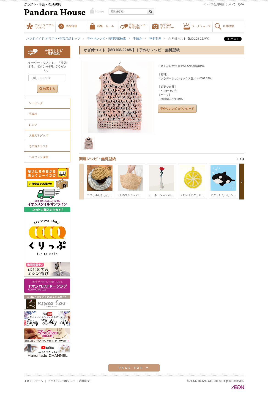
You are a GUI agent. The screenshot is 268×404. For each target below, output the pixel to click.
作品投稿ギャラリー (167, 26)
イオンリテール (33, 380)
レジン (33, 124)
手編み (137, 38)
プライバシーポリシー (61, 380)
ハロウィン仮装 (38, 157)
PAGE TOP (134, 367)
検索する (47, 88)
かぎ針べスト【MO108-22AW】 (189, 38)
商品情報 (71, 25)
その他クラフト (38, 146)
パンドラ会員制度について (218, 4)
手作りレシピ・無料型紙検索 (106, 38)
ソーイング (36, 103)
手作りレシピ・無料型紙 (138, 26)
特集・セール (105, 25)
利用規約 (84, 380)
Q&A (241, 4)
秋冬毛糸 (155, 38)
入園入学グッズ (38, 135)
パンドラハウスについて (44, 26)
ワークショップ (201, 25)
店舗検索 (228, 25)
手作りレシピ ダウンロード (177, 108)
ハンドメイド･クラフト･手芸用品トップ (53, 38)
